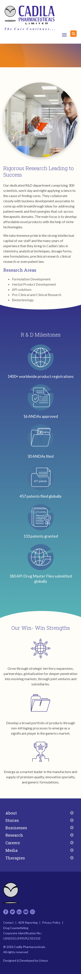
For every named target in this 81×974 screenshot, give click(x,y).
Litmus (43, 960)
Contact (8, 922)
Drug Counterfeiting (15, 928)
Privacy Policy (51, 922)
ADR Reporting (28, 922)
